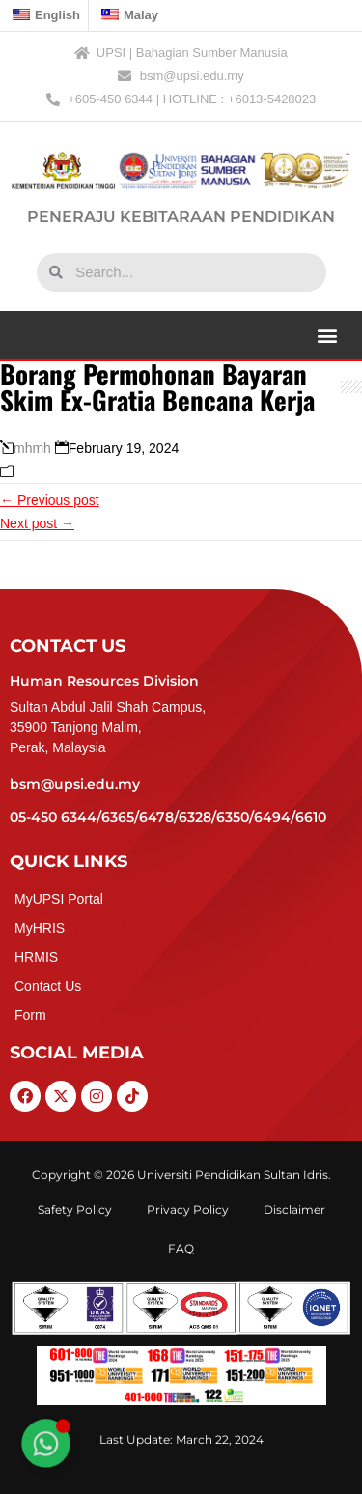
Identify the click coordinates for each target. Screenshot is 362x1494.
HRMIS (36, 957)
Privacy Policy (188, 1209)
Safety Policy (75, 1209)
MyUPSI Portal (58, 899)
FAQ (181, 1248)
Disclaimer (294, 1209)
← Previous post (49, 500)
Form (30, 1015)
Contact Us (47, 986)
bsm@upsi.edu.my (75, 784)
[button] (327, 335)
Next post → (37, 523)
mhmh (32, 448)
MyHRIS (39, 928)
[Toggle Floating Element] (45, 1443)
